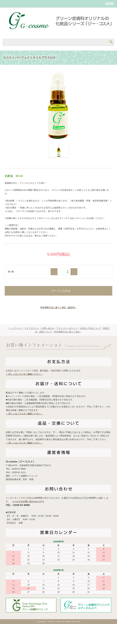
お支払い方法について (90, 328)
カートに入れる (58, 290)
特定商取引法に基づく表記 (67, 332)
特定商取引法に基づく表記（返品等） (58, 307)
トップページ (15, 328)
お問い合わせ (47, 328)
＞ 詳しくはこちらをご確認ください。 (24, 374)
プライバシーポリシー (67, 328)
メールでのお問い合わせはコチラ (28, 501)
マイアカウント (31, 328)
